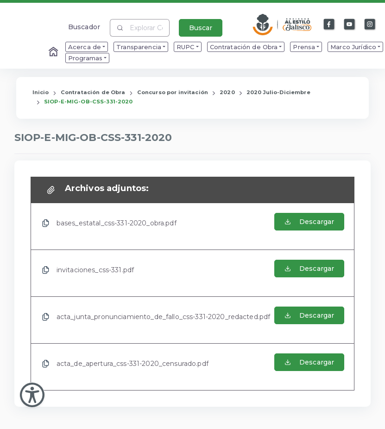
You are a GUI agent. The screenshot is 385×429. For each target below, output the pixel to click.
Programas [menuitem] (85, 58)
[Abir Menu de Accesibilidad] (32, 395)
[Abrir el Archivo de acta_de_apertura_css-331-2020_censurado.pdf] (309, 366)
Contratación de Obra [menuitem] (244, 47)
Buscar (200, 28)
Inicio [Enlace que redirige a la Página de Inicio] (40, 92)
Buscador (84, 26)
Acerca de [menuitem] (84, 47)
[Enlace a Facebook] (329, 25)
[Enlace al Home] (54, 52)
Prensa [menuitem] (304, 47)
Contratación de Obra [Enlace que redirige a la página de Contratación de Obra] (93, 92)
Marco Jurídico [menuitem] (353, 47)
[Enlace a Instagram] (370, 25)
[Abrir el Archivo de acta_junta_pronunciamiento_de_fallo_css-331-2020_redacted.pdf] (309, 320)
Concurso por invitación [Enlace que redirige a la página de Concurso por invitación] (172, 92)
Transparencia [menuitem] (138, 47)
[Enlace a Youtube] (350, 25)
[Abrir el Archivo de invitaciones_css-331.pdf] (309, 273)
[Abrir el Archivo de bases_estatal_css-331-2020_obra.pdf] (309, 226)
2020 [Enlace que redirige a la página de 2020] (227, 92)
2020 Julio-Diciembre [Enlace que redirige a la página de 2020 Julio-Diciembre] (278, 92)
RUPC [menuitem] (186, 47)
